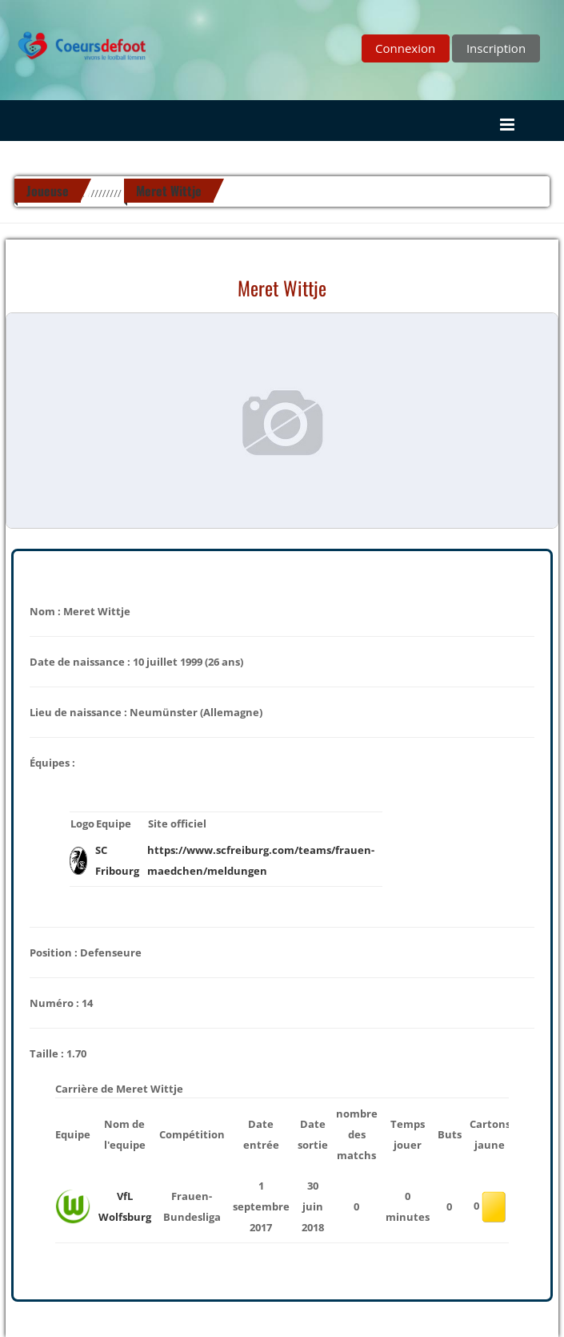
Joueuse (47, 190)
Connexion (405, 48)
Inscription (496, 48)
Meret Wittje (169, 190)
